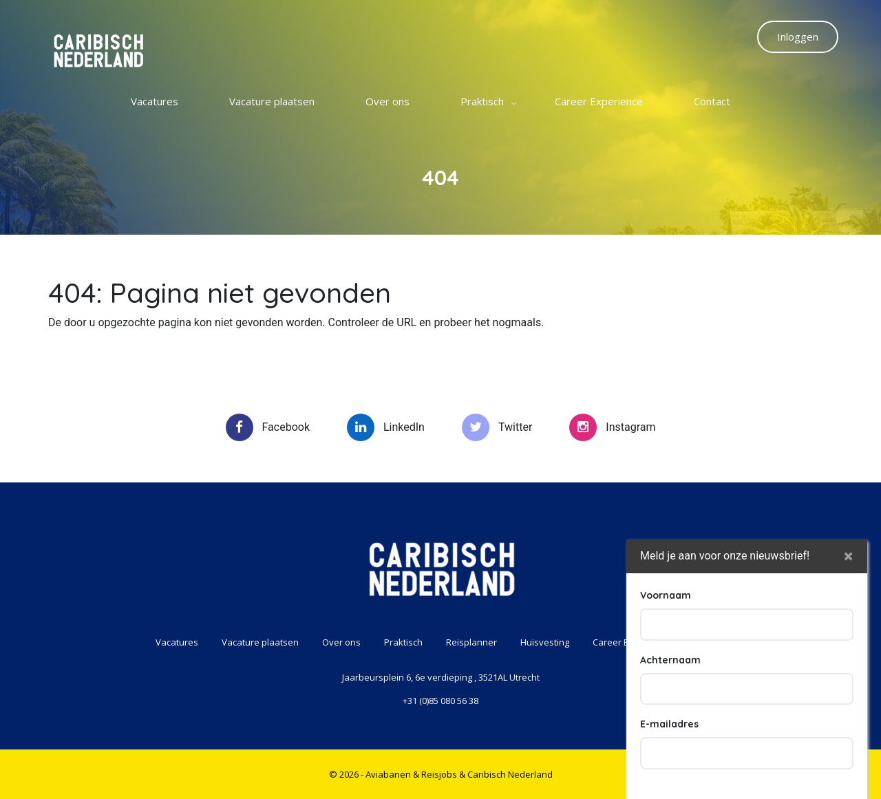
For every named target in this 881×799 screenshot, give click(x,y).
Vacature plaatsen (272, 101)
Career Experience (599, 101)
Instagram (612, 427)
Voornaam (665, 700)
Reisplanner (471, 642)
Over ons (387, 101)
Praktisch (482, 101)
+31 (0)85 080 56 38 (440, 700)
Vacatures (154, 101)
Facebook (268, 427)
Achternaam (670, 764)
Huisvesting (544, 642)
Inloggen (797, 36)
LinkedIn (386, 427)
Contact (712, 101)
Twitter (497, 427)
